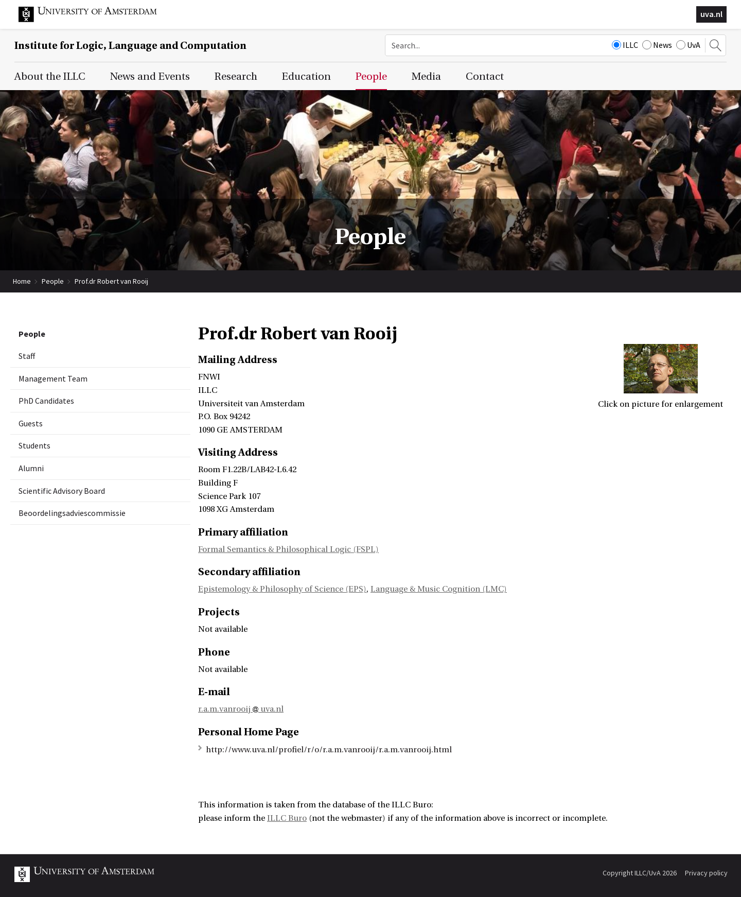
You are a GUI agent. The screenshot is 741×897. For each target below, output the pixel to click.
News (657, 45)
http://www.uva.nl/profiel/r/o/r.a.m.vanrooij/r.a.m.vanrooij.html (329, 749)
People (53, 281)
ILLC (625, 45)
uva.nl (711, 14)
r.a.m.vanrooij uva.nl (241, 709)
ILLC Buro (287, 818)
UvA (688, 45)
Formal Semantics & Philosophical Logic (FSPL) (288, 549)
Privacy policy (706, 872)
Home (22, 281)
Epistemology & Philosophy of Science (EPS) (282, 589)
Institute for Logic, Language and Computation (130, 45)
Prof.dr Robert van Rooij (111, 281)
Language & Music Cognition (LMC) (438, 589)
